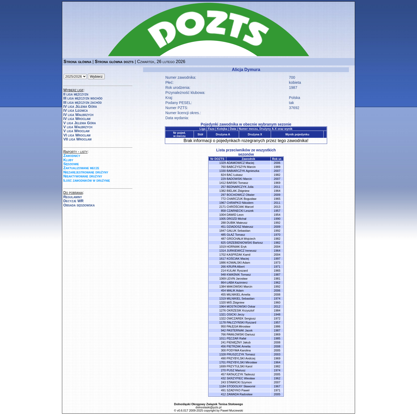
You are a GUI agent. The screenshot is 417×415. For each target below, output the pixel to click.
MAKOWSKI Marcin (239, 286)
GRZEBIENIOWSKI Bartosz (245, 242)
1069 (222, 278)
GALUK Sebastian (238, 230)
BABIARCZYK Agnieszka (243, 170)
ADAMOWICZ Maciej (240, 162)
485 (223, 234)
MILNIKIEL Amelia (238, 294)
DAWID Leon (235, 214)
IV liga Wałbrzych (78, 115)
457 (223, 374)
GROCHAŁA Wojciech (241, 238)
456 (223, 346)
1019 (222, 246)
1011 (222, 338)
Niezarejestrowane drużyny (85, 172)
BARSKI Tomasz (237, 182)
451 (223, 226)
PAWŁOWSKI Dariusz (241, 334)
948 (223, 274)
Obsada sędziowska (79, 205)
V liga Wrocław (76, 131)
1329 (222, 162)
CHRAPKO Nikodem (240, 202)
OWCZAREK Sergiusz (241, 318)
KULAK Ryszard (237, 270)
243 (223, 382)
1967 (222, 202)
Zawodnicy (71, 155)
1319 (222, 298)
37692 (294, 108)
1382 (222, 190)
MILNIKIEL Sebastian (241, 298)
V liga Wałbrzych (77, 127)
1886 (222, 262)
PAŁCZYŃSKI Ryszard (241, 322)
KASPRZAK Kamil (238, 254)
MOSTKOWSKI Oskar (241, 306)
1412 (222, 182)
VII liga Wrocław (77, 139)
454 (223, 290)
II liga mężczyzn (75, 94)
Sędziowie (71, 164)
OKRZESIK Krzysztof (240, 310)
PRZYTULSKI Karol (239, 366)
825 (223, 242)
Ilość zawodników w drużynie (86, 180)
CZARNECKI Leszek (240, 210)
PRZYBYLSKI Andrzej (241, 358)
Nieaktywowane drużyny (82, 176)
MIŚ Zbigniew (235, 302)
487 (223, 238)
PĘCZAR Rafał (236, 338)
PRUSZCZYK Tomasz (241, 354)
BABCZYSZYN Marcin (241, 166)
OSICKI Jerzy (235, 314)
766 (223, 334)
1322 (222, 318)
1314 (222, 250)
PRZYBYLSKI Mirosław (242, 362)
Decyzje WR (73, 201)
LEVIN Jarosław (237, 278)
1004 (222, 214)
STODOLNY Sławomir (241, 386)
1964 (222, 306)
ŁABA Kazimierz (237, 282)
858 (223, 210)
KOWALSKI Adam (238, 262)
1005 (222, 218)
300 (223, 350)
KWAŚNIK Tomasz (239, 274)
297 (223, 194)
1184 (222, 386)
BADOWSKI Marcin (239, 178)
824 (223, 174)
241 (223, 342)
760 (223, 166)
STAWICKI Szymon (239, 382)
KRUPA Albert (236, 266)
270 (223, 370)
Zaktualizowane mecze (81, 168)
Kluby (68, 160)
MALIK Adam (235, 290)
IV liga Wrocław (77, 119)
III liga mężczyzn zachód (82, 102)
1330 (222, 170)
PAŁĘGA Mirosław (238, 326)
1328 (222, 354)
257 (223, 186)
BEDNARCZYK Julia (240, 186)
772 (223, 198)
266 (223, 266)
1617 (222, 258)
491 (223, 390)
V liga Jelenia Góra (79, 123)
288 (223, 222)
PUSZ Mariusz (236, 370)
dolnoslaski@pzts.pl (208, 407)
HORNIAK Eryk (237, 246)
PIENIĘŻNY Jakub (239, 342)
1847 (222, 230)
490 (223, 358)
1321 (222, 314)
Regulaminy (72, 197)
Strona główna (77, 61)
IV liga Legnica (75, 110)
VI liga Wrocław (77, 135)
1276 (222, 310)
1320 (222, 302)
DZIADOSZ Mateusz (240, 226)
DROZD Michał (236, 218)
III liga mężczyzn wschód (82, 98)
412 (223, 394)
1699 (222, 366)
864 (223, 282)
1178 (222, 322)
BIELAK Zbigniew (238, 190)
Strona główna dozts (114, 61)
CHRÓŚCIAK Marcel (240, 206)
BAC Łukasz (235, 174)
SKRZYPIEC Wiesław (241, 378)
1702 (222, 254)
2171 (222, 206)
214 (223, 270)
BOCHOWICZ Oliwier (241, 194)
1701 (222, 362)
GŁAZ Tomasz (236, 234)
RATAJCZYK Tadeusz (241, 374)
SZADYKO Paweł (238, 390)
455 (223, 294)
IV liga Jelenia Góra (80, 106)
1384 (222, 286)
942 (223, 330)
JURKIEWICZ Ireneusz (241, 250)
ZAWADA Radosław (239, 394)
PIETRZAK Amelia (239, 346)
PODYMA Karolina (239, 350)
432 (223, 378)
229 (223, 178)
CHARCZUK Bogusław (241, 198)
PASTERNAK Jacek (240, 330)
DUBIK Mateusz (237, 222)
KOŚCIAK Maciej (238, 258)
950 (223, 326)
